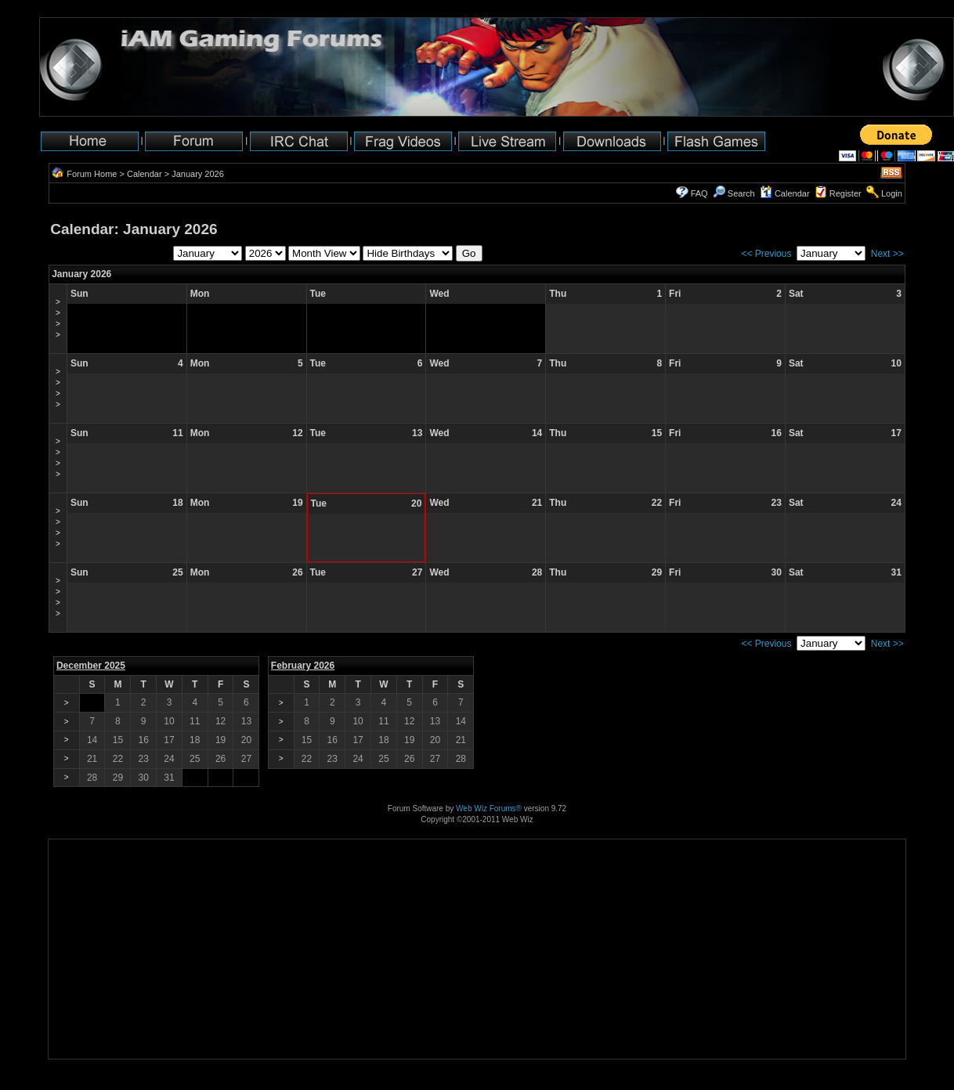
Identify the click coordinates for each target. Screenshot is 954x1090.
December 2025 (90, 665)
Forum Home (92, 174)
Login (891, 193)
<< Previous (766, 253)
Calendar (144, 174)
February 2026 (302, 665)
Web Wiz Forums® (489, 808)
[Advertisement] (97, 1010)
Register (845, 193)
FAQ (699, 193)
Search (734, 193)
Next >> (887, 253)
